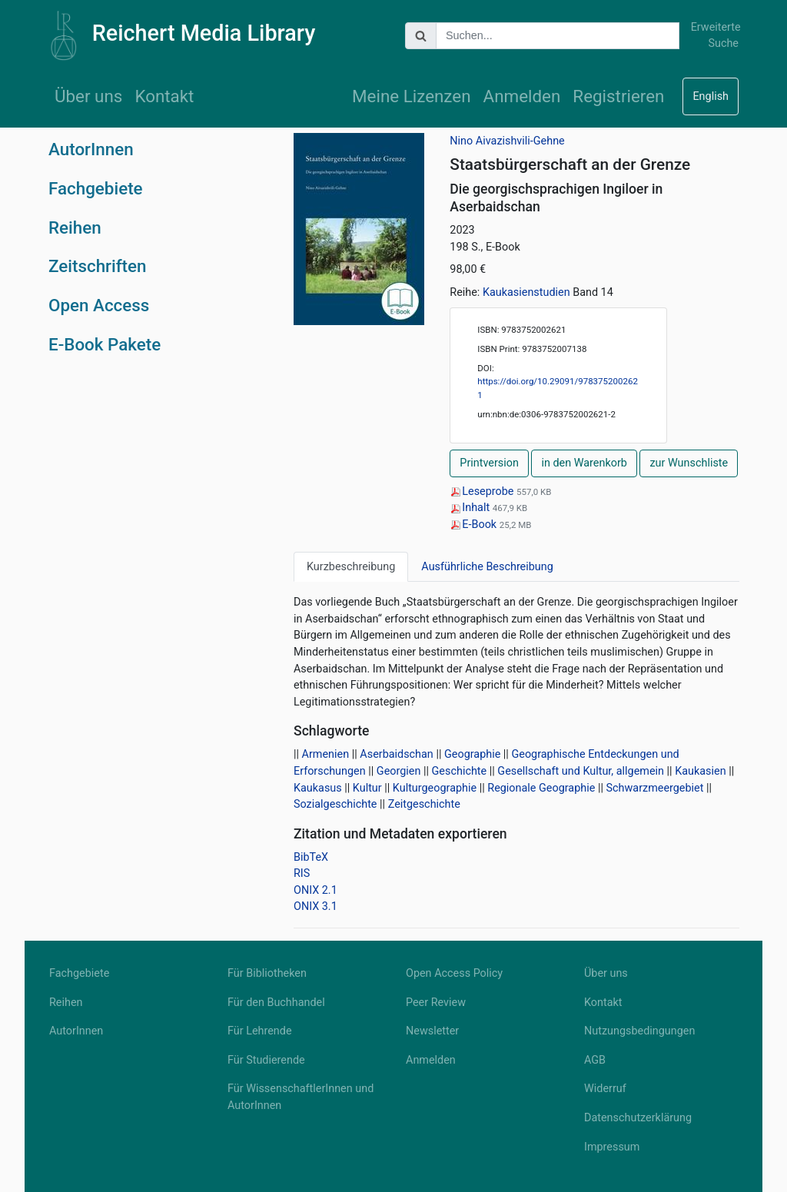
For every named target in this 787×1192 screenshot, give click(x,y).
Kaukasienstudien (526, 292)
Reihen (74, 227)
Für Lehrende (259, 1031)
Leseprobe (483, 491)
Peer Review (436, 1002)
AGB (595, 1060)
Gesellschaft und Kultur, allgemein (580, 771)
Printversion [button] (489, 463)
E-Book (474, 524)
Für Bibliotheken (267, 973)
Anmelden (522, 96)
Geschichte (459, 771)
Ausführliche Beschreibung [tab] (487, 566)
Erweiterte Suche (715, 36)
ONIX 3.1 (315, 906)
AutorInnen (91, 149)
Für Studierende (266, 1060)
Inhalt (471, 507)
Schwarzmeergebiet (655, 788)
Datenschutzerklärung (638, 1117)
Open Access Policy (454, 973)
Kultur (367, 788)
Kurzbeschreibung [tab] (351, 566)
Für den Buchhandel (276, 1002)
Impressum (611, 1147)
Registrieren (618, 96)
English (710, 96)
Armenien (326, 754)
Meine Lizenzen (411, 96)
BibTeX (311, 857)
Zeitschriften (97, 266)
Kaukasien (700, 771)
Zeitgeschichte (424, 804)
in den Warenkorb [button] (583, 463)
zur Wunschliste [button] (688, 463)
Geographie (472, 754)
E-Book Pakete (104, 344)
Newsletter (432, 1031)
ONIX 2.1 (315, 890)
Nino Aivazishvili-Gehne (507, 141)
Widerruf (605, 1088)
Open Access (98, 305)
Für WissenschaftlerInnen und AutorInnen (300, 1097)
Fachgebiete (95, 188)
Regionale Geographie (541, 788)
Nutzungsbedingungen (639, 1031)
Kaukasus (318, 788)
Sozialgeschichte (335, 804)
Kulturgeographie (435, 788)
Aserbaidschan (396, 754)
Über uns (88, 96)
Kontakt (164, 96)
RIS (302, 873)
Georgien (399, 771)
